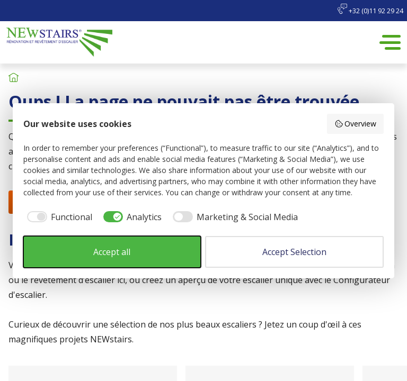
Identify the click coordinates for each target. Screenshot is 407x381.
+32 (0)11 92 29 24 (370, 9)
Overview (355, 124)
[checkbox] (57, 217)
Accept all (111, 252)
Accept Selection (294, 252)
